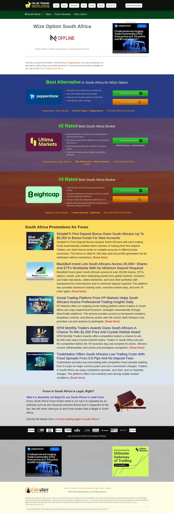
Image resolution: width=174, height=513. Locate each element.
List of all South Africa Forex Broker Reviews (87, 436)
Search (101, 488)
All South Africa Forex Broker (121, 122)
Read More (105, 509)
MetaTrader (74, 5)
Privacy (81, 488)
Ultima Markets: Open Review (57, 173)
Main (48, 14)
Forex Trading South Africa (51, 68)
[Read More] (100, 257)
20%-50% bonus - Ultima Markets (142, 143)
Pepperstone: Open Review (55, 122)
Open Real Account (141, 95)
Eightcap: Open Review (56, 224)
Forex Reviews (63, 14)
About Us (66, 488)
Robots (92, 5)
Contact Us (74, 488)
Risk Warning (89, 488)
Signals (100, 5)
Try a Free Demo (141, 100)
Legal (96, 488)
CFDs (84, 5)
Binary (64, 5)
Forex (56, 5)
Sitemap (108, 488)
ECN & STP (111, 5)
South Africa (33, 14)
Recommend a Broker (134, 5)
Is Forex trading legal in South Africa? (62, 414)
